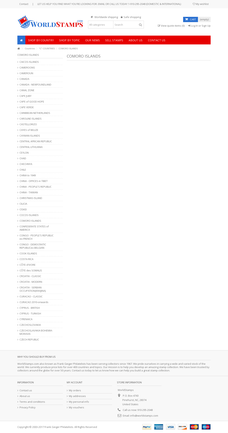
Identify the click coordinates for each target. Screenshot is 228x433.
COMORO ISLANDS (30, 220)
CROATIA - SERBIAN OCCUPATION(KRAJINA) (33, 289)
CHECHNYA (26, 164)
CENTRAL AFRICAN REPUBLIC (36, 141)
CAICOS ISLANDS (29, 62)
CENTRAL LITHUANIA (31, 147)
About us (25, 396)
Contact (23, 4)
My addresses (77, 396)
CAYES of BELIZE (29, 130)
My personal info (79, 401)
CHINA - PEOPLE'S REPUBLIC (36, 186)
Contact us (26, 390)
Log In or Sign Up (199, 25)
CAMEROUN (26, 73)
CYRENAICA (26, 319)
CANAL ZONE (27, 90)
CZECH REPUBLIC (29, 339)
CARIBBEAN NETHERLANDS (35, 113)
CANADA (24, 79)
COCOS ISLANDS (29, 215)
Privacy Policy (28, 407)
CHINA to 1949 (28, 175)
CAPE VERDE (27, 107)
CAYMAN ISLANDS (30, 135)
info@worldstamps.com (144, 415)
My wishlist (201, 4)
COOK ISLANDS (28, 253)
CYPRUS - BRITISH (30, 308)
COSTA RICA (26, 259)
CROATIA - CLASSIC (30, 276)
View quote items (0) (171, 25)
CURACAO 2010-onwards (34, 302)
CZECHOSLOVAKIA (30, 325)
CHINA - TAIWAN (29, 192)
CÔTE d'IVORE (28, 264)
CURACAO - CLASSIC (31, 296)
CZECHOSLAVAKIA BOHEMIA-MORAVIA (36, 332)
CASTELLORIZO (28, 124)
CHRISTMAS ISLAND (31, 198)
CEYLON (24, 152)
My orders (75, 390)
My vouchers (76, 407)
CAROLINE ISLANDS (31, 118)
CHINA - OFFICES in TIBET (34, 181)
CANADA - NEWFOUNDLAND (35, 84)
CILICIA (23, 203)
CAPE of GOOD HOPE (32, 101)
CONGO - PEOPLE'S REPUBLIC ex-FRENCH (36, 237)
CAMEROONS (27, 67)
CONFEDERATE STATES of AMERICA (34, 228)
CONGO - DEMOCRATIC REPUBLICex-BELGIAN (33, 246)
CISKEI (23, 209)
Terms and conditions (32, 401)
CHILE (23, 169)
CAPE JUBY (25, 96)
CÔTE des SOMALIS (31, 270)
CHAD (23, 158)
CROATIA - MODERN (31, 282)
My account (74, 382)
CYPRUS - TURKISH (30, 313)
